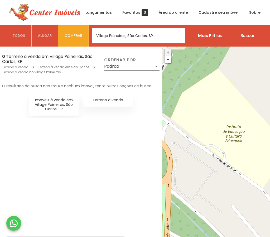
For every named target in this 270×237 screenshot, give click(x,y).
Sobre (255, 12)
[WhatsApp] (13, 223)
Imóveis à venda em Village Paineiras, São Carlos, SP (54, 104)
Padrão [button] (111, 66)
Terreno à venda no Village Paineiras (31, 72)
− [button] (168, 59)
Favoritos (135, 12)
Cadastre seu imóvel (219, 12)
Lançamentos (98, 12)
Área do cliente (173, 12)
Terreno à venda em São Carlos (63, 67)
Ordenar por (120, 60)
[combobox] (138, 35)
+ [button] (168, 52)
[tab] (19, 36)
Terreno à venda (15, 67)
